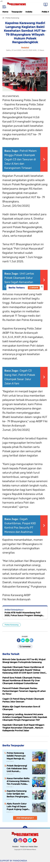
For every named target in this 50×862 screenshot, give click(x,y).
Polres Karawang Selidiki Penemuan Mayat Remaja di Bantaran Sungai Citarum (16, 756)
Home (5, 12)
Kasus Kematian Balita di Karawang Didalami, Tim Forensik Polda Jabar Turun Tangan (18, 781)
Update (33, 288)
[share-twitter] (23, 640)
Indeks (28, 12)
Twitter (31, 841)
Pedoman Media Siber (29, 847)
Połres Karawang (11, 625)
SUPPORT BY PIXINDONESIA (13, 860)
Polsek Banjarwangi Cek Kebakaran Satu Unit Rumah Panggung (17, 768)
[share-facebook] (19, 640)
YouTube (37, 841)
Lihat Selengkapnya (25, 818)
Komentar (25, 646)
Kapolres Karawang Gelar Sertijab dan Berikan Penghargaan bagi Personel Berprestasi (18, 794)
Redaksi (15, 847)
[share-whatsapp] (27, 640)
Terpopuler (16, 12)
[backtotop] (25, 828)
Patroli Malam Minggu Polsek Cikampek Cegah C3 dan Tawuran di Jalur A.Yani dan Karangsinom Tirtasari (20, 159)
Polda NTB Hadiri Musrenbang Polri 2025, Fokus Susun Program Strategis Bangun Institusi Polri (24, 614)
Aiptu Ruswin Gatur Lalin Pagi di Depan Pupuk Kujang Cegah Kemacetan (17, 806)
